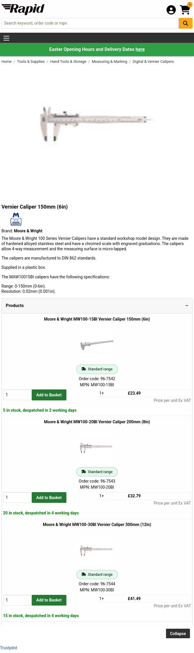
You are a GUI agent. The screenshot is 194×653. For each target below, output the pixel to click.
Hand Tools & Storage (68, 61)
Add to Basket (49, 395)
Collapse (178, 633)
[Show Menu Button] (6, 38)
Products (15, 305)
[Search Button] (186, 23)
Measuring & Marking (110, 61)
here (140, 49)
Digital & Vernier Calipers (153, 61)
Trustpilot (8, 647)
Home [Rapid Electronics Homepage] (6, 61)
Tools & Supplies (31, 61)
